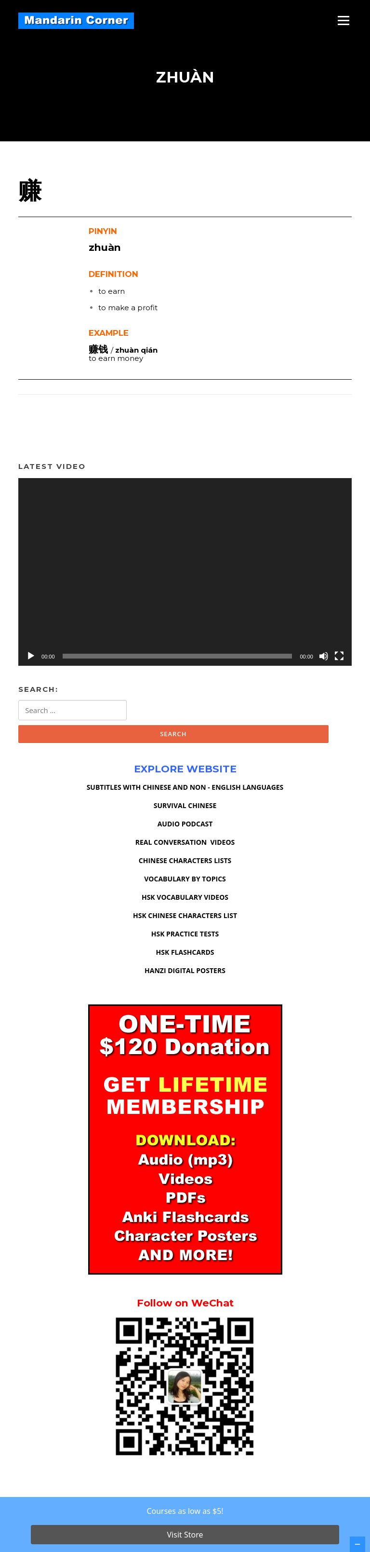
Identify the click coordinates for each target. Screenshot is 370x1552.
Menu (343, 20)
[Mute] (324, 660)
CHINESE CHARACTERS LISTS (185, 864)
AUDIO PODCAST (185, 828)
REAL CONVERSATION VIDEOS (185, 846)
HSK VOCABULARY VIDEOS (185, 901)
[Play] (31, 660)
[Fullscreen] (339, 660)
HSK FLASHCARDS (185, 956)
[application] (185, 576)
